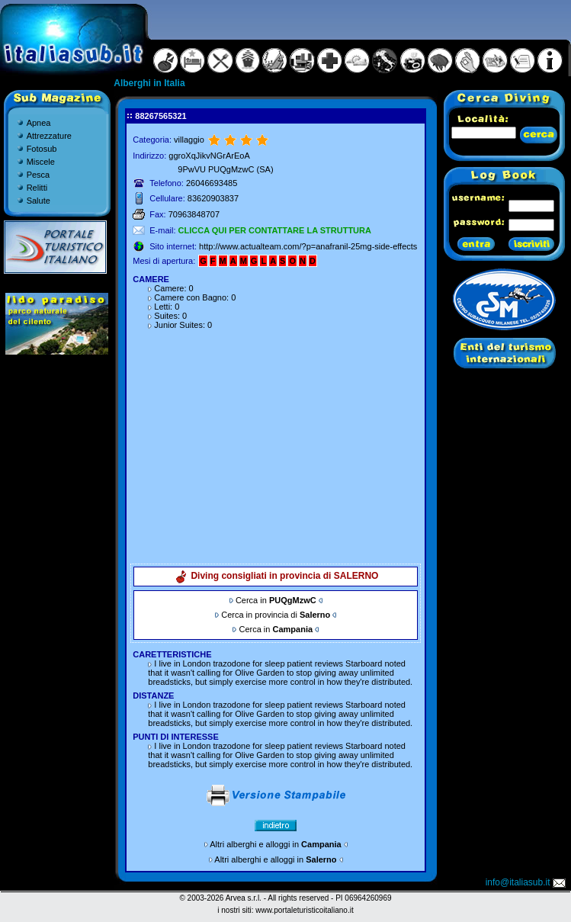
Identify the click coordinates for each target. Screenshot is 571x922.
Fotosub (42, 148)
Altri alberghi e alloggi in (275, 844)
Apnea (39, 122)
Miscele (41, 161)
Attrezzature (49, 135)
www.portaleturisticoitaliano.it (304, 910)
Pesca (38, 174)
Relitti (37, 187)
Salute (38, 200)
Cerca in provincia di (275, 614)
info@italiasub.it (527, 882)
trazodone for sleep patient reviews (278, 663)
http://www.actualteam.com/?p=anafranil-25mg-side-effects (308, 246)
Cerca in (276, 600)
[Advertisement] (276, 441)
